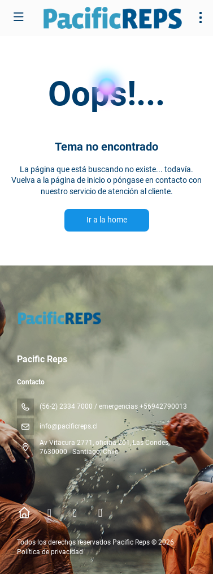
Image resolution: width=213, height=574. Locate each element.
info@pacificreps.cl (69, 426)
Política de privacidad (50, 552)
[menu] (200, 17)
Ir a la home (106, 219)
